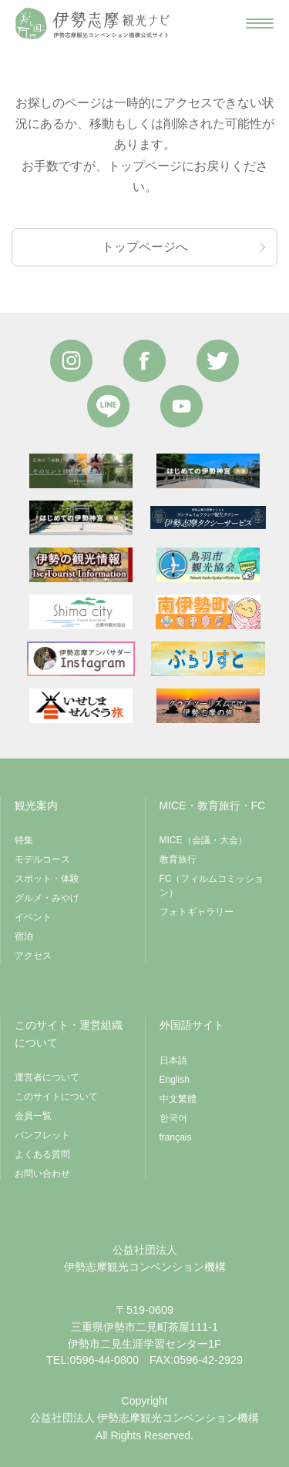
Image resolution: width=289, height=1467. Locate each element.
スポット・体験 (47, 878)
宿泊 (24, 936)
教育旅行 (178, 859)
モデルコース (42, 859)
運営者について (47, 1077)
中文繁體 (178, 1099)
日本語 (173, 1060)
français (176, 1137)
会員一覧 (33, 1115)
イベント (33, 917)
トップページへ (145, 246)
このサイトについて (56, 1096)
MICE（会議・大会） (203, 840)
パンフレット (42, 1135)
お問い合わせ (42, 1173)
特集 (24, 840)
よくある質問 (42, 1154)
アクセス (33, 955)
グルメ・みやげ (47, 898)
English (175, 1079)
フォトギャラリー (197, 911)
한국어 (173, 1118)
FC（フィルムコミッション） (212, 885)
